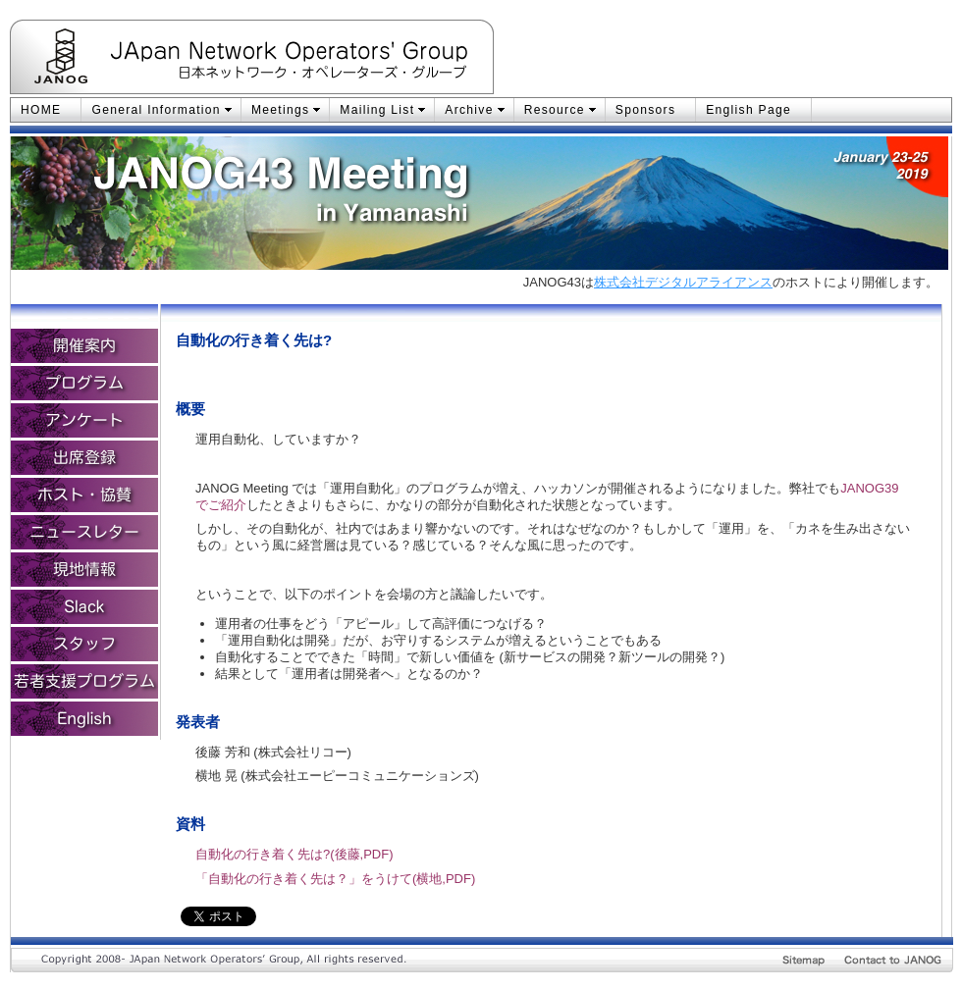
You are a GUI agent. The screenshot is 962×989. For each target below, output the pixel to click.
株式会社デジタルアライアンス (683, 282)
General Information (155, 110)
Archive (469, 110)
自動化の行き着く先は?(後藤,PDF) (294, 854)
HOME (41, 110)
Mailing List (377, 110)
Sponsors (645, 110)
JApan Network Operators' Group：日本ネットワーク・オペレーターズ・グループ (302, 59)
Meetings (280, 110)
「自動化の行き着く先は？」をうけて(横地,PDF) (335, 878)
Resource (554, 110)
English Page (748, 110)
